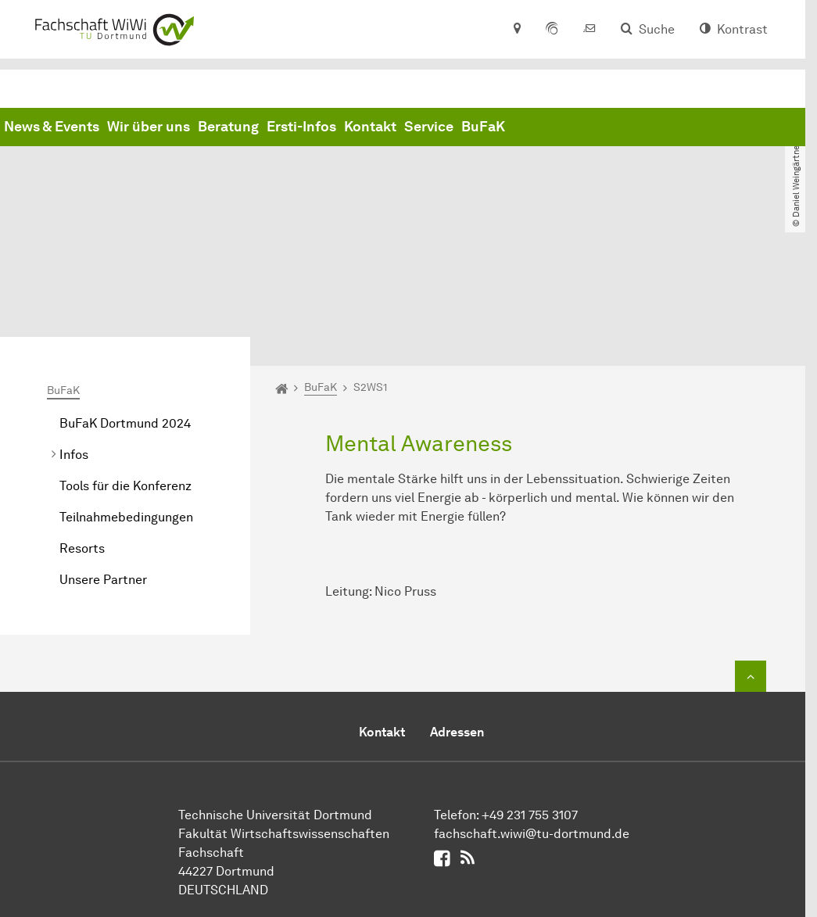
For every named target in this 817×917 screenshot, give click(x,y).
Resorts (82, 420)
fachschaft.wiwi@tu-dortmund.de (531, 705)
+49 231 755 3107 (530, 686)
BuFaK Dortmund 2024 (125, 295)
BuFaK (721, 127)
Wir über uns (386, 127)
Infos (73, 326)
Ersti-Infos (539, 127)
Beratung (465, 127)
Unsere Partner (103, 451)
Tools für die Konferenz (125, 357)
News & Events (289, 127)
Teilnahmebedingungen (126, 388)
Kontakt (608, 127)
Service (666, 127)
